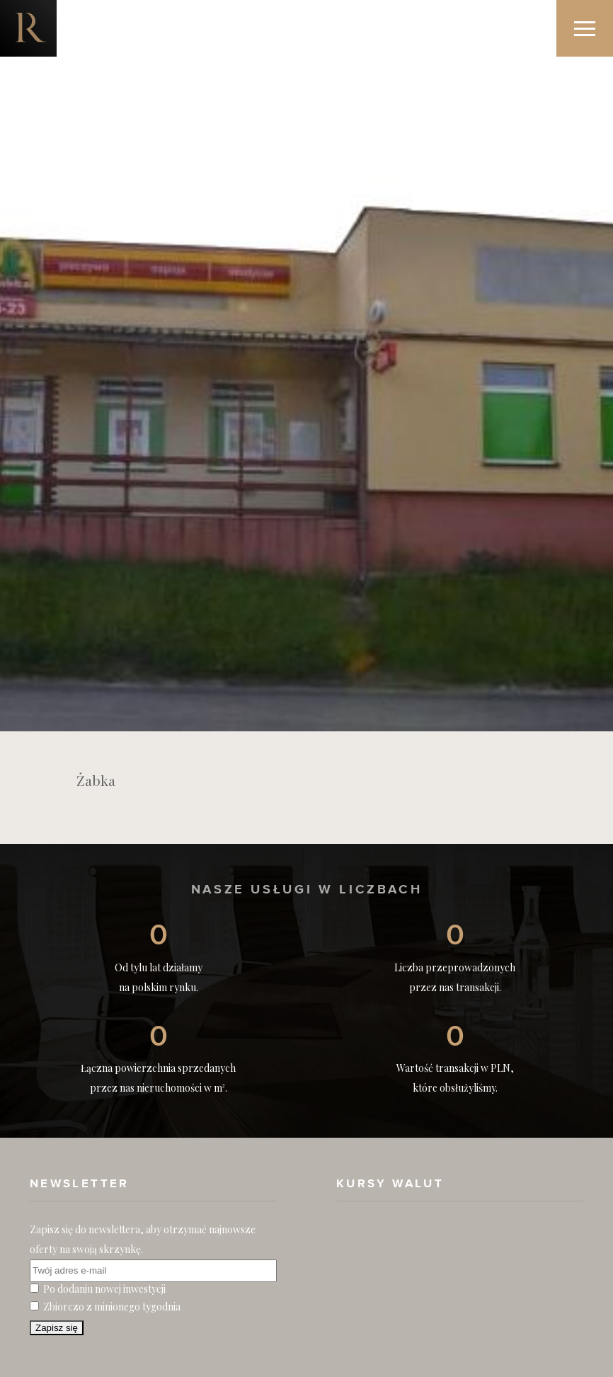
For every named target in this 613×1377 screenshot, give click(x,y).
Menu (593, 15)
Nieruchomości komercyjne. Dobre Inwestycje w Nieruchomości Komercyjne (28, 28)
